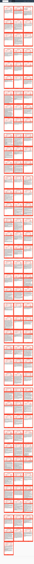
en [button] (31, 1)
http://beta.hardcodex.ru (16, 3)
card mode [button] (28, 1)
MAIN (10, 1)
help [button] (33, 1)
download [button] (25, 1)
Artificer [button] (13, 1)
